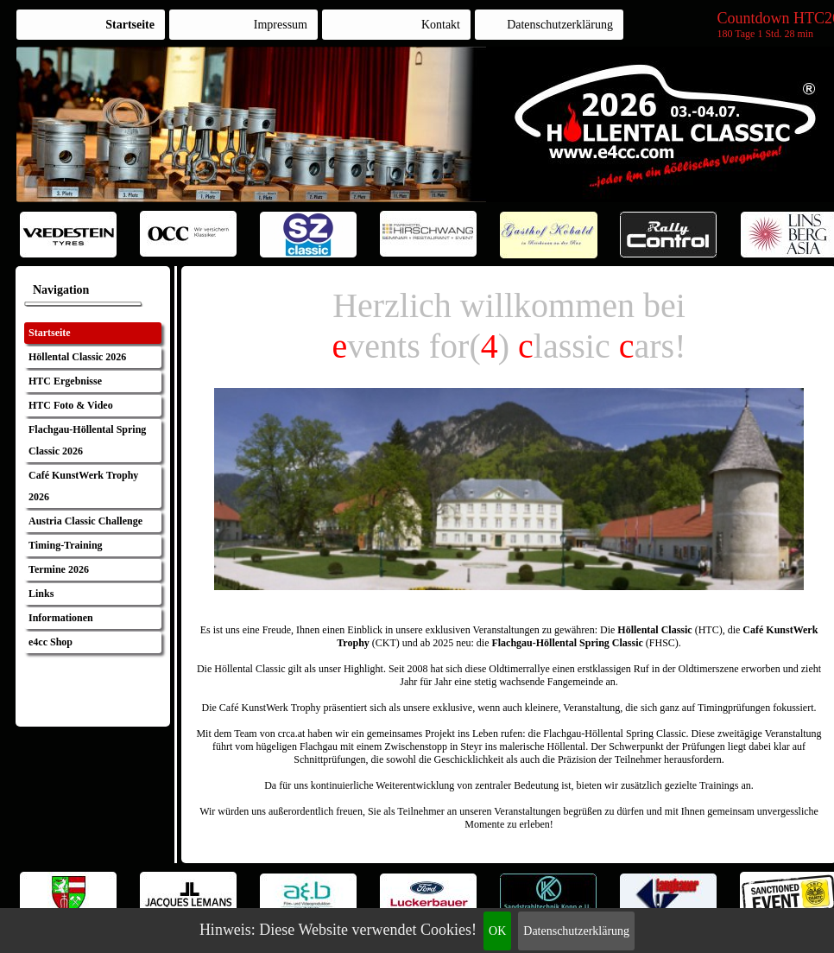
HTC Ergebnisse (65, 381)
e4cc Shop (50, 642)
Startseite (130, 24)
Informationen (60, 618)
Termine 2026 (58, 569)
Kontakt (440, 24)
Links (41, 594)
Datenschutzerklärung (576, 930)
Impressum (280, 24)
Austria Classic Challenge (85, 521)
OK (497, 930)
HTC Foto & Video (70, 405)
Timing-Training (65, 545)
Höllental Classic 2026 (77, 357)
